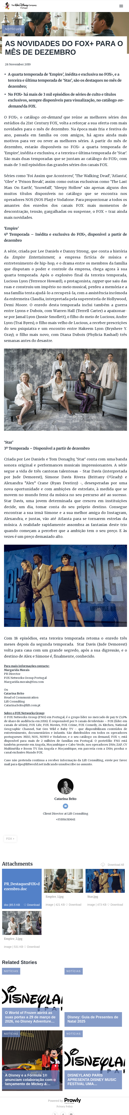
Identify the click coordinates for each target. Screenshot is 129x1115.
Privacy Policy (64, 1106)
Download (32, 904)
